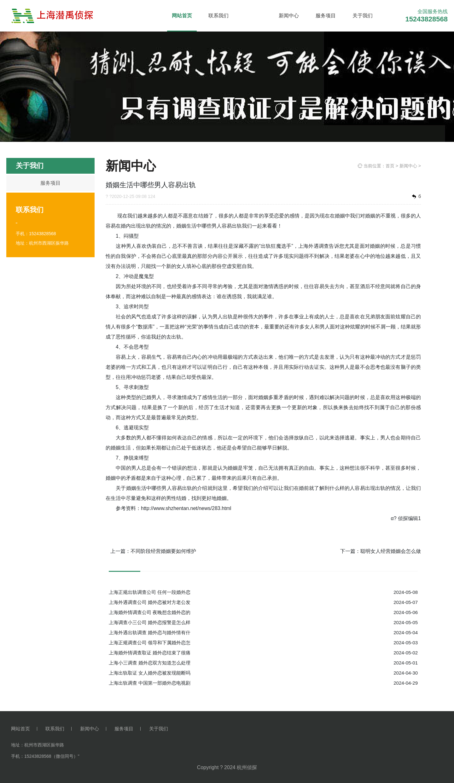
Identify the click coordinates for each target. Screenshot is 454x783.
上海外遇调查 (313, 246)
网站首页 (182, 15)
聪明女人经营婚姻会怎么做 (390, 551)
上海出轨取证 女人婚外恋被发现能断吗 (149, 673)
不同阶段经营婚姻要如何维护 (163, 551)
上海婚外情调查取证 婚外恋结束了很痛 (149, 652)
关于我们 (362, 15)
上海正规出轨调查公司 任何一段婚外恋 (149, 592)
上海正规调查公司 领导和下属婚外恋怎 (149, 642)
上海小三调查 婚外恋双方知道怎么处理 (149, 662)
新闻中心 (289, 15)
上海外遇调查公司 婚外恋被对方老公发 (149, 602)
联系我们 (218, 15)
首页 (390, 165)
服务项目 (326, 15)
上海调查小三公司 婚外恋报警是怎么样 (149, 622)
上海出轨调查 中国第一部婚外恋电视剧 (149, 683)
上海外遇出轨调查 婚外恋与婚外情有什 (149, 632)
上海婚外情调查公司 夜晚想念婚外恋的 (149, 612)
